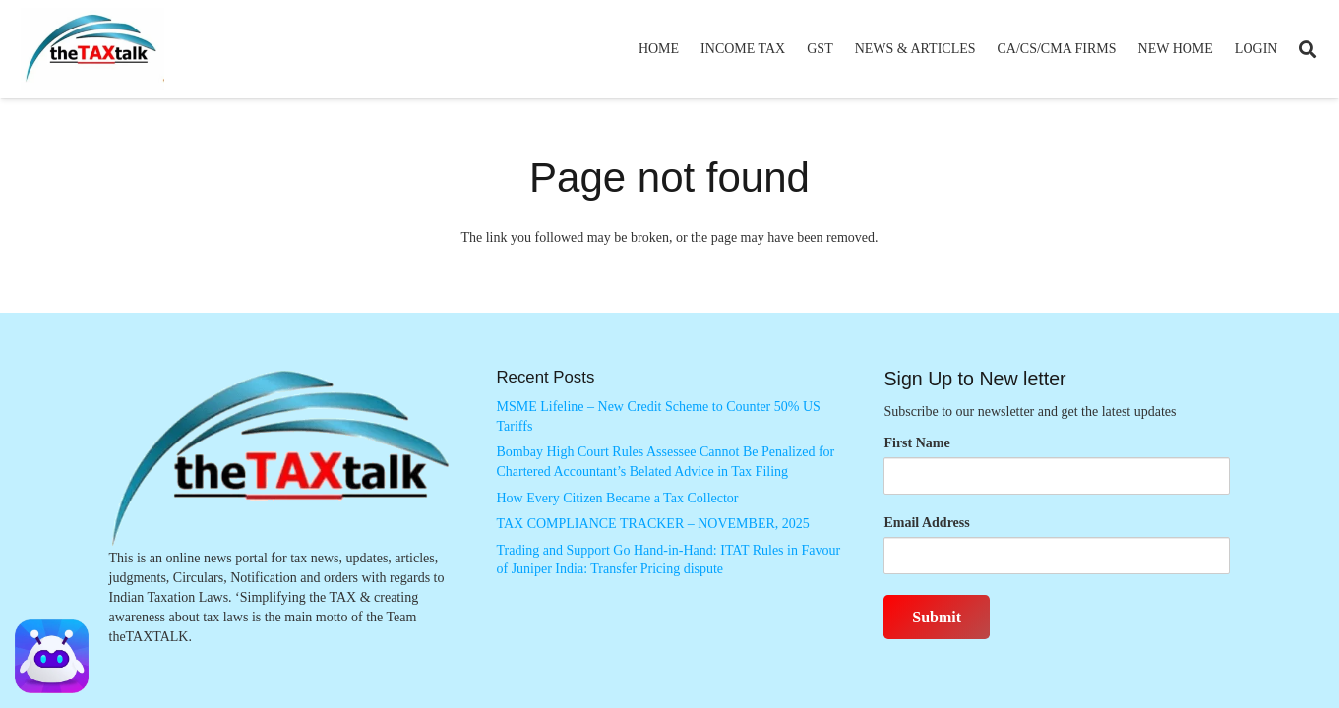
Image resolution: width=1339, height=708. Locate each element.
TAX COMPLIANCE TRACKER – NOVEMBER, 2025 (652, 523)
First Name (916, 443)
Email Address (926, 522)
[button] (1307, 49)
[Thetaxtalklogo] (92, 49)
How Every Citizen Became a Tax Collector (617, 498)
